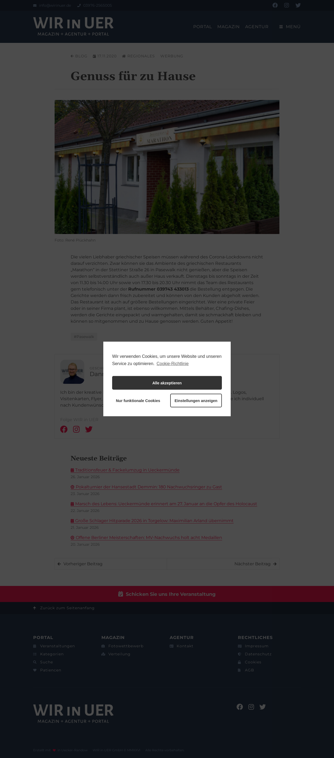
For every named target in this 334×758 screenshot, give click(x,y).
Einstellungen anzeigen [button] (195, 401)
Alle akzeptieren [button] (167, 383)
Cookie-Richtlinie (173, 363)
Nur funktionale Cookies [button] (138, 401)
